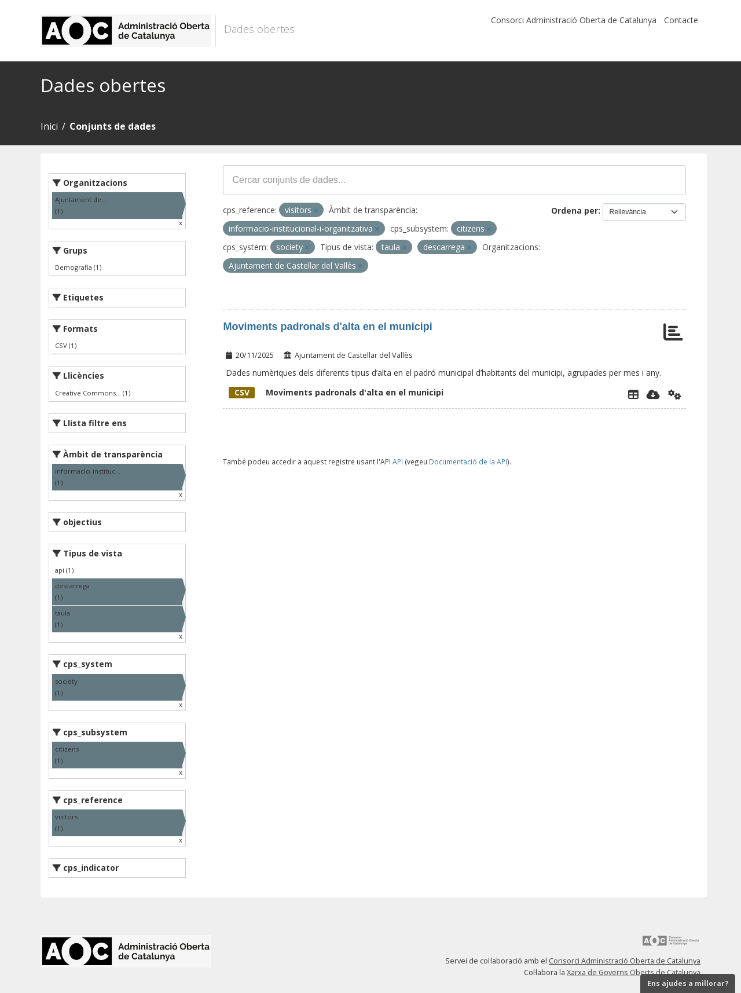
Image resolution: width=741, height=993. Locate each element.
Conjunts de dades (112, 126)
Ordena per (574, 210)
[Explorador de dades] (633, 394)
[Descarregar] (653, 394)
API (397, 461)
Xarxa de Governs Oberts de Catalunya (633, 972)
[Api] (674, 394)
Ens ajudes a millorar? (687, 983)
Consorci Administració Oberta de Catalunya (573, 19)
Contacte (681, 19)
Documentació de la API (468, 461)
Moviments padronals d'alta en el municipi (327, 326)
